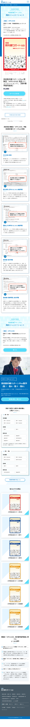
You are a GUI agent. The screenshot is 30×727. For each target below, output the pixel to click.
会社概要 (3, 715)
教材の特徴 (4, 702)
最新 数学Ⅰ (6, 440)
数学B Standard (19, 462)
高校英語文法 (14, 704)
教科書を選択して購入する (15, 400)
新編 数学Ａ (6, 443)
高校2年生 (23, 702)
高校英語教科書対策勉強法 (7, 708)
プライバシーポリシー (21, 715)
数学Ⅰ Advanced (7, 421)
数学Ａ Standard (19, 424)
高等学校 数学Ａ (19, 440)
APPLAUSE (16, 4)
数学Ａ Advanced (7, 424)
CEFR (17, 706)
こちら (23, 100)
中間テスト (17, 712)
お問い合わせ (9, 106)
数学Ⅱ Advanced (7, 460)
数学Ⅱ (5, 469)
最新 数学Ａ (18, 443)
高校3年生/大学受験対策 (6, 704)
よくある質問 (15, 708)
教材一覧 (7, 4)
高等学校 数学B (7, 475)
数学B (17, 469)
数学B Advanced (7, 462)
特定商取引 (9, 715)
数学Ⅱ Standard (19, 460)
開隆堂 (11, 4)
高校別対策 (13, 706)
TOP (3, 4)
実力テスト (11, 712)
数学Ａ (17, 431)
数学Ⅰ (5, 431)
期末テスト (22, 712)
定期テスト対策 (5, 712)
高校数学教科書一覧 (5, 706)
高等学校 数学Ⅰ (7, 437)
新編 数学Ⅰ (18, 437)
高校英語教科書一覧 (22, 704)
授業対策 (13, 702)
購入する (15, 350)
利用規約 (13, 715)
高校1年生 (18, 702)
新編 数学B (18, 475)
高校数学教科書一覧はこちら (15, 484)
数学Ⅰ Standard (19, 421)
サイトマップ (4, 717)
